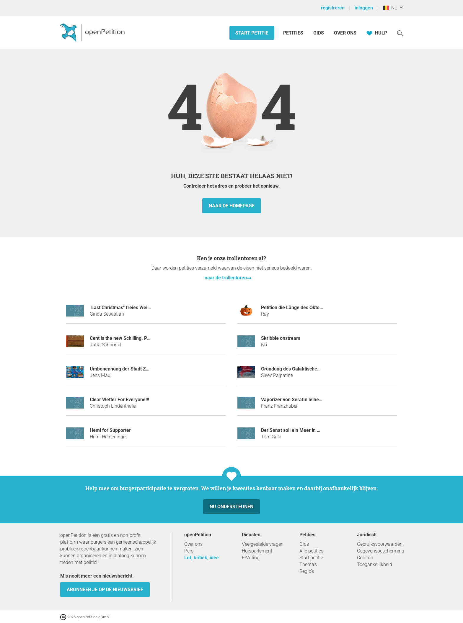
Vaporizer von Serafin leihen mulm (298, 399)
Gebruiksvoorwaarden (379, 544)
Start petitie (251, 33)
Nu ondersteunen (231, 506)
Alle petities (311, 551)
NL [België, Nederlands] (390, 8)
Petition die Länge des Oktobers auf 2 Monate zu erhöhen (322, 307)
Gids (318, 33)
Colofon (365, 557)
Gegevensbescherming (380, 551)
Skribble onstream (280, 338)
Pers (188, 551)
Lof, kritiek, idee (201, 557)
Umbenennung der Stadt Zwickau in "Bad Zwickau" (144, 369)
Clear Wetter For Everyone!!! (119, 399)
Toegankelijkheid (374, 564)
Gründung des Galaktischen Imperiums (302, 369)
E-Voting (251, 557)
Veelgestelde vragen (262, 544)
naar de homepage (232, 206)
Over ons (345, 33)
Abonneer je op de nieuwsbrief (105, 589)
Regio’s (306, 571)
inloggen (364, 8)
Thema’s (308, 564)
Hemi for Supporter (110, 430)
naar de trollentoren (226, 278)
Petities (293, 33)
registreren (333, 8)
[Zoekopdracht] (400, 32)
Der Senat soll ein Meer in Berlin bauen (302, 430)
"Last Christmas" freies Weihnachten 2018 (134, 307)
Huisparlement (257, 551)
